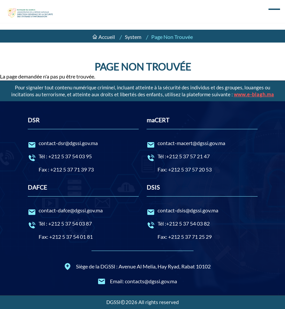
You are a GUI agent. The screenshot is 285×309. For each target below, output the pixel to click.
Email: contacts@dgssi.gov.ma (137, 281)
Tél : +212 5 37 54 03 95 (83, 156)
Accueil (106, 37)
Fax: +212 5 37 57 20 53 (185, 169)
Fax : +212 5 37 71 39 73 (66, 169)
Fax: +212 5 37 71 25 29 (185, 236)
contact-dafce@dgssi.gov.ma (83, 210)
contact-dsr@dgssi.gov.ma (83, 143)
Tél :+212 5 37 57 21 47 (202, 156)
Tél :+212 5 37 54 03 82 (202, 224)
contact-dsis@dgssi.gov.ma (202, 210)
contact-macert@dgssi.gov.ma (202, 143)
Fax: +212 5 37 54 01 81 (66, 236)
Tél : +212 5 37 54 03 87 (83, 224)
